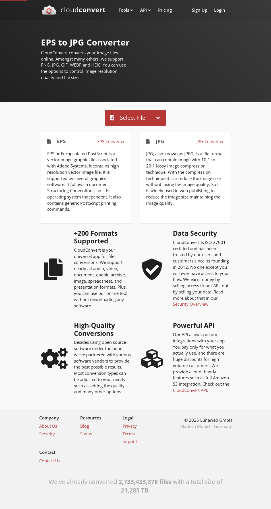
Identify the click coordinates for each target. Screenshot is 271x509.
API (143, 10)
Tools (124, 10)
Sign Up (199, 10)
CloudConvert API (190, 390)
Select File (127, 117)
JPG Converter (210, 141)
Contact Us (49, 461)
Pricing (165, 10)
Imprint (130, 441)
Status (86, 433)
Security (47, 433)
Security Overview (190, 304)
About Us (48, 426)
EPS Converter (111, 141)
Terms (129, 433)
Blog (84, 426)
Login (219, 10)
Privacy (130, 426)
